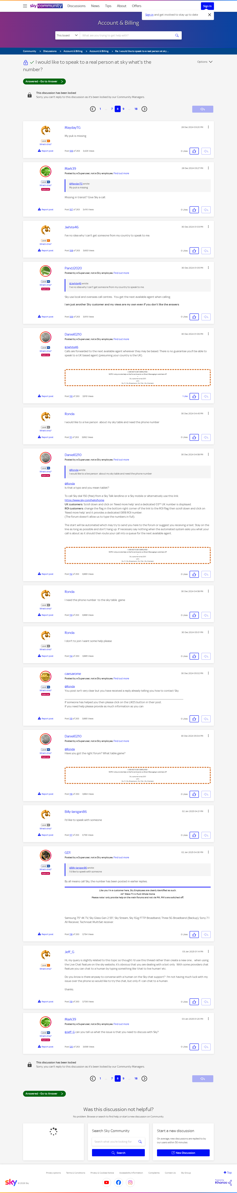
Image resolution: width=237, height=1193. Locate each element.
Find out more (121, 173)
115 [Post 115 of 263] (70, 718)
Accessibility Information (131, 1173)
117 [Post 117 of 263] (70, 835)
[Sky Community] (46, 5)
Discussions (76, 6)
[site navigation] (25, 6)
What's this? (46, 144)
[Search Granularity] (67, 35)
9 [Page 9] (123, 108)
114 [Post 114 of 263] (70, 656)
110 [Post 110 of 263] (71, 396)
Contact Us (170, 1173)
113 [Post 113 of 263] (70, 615)
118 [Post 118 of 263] (70, 934)
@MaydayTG (75, 183)
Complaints (153, 1173)
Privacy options (53, 1173)
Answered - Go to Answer (44, 81)
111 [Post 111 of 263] (70, 437)
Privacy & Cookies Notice (102, 1173)
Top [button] (229, 1172)
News (95, 6)
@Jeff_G (70, 1032)
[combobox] (125, 35)
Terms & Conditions (75, 1173)
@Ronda (73, 470)
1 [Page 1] (100, 108)
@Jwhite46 (75, 283)
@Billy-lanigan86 (78, 867)
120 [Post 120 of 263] (71, 1046)
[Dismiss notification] (209, 14)
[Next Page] (144, 109)
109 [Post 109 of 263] (71, 316)
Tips (108, 6)
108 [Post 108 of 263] (71, 250)
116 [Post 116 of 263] (70, 794)
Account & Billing (118, 22)
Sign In (207, 6)
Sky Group (186, 1173)
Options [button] (202, 61)
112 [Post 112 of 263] (70, 574)
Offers (136, 6)
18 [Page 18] (136, 108)
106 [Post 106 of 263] (71, 151)
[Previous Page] (93, 109)
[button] (208, 127)
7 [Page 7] (112, 108)
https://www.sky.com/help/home (84, 500)
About (121, 6)
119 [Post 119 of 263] (70, 1001)
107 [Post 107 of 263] (71, 209)
